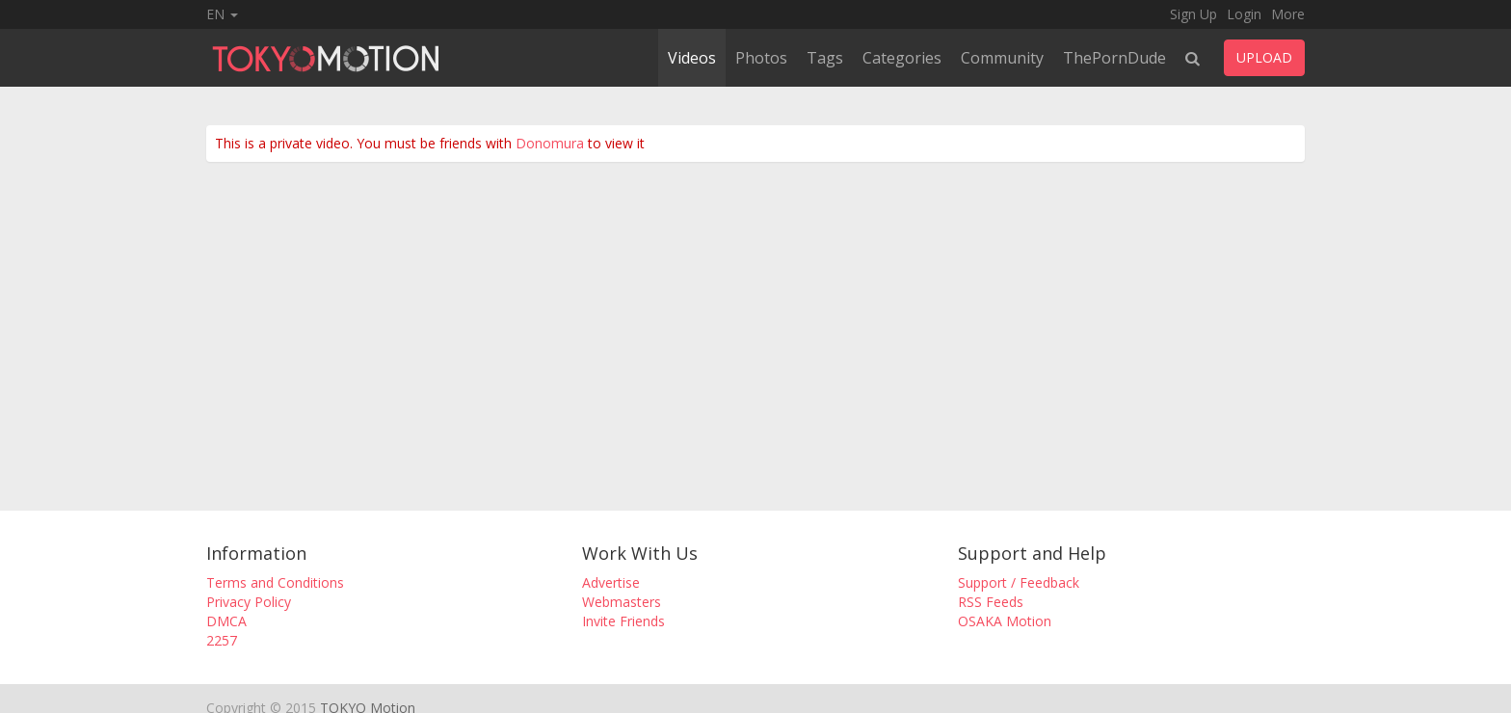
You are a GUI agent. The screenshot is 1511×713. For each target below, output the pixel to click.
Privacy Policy (248, 602)
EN (222, 14)
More (1288, 14)
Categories (901, 57)
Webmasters (621, 602)
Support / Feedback (1018, 582)
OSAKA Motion (1004, 621)
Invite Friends (623, 621)
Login (1244, 14)
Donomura (550, 143)
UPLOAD (1264, 57)
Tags (825, 57)
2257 (221, 640)
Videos (692, 57)
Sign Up (1193, 14)
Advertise (611, 582)
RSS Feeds (990, 602)
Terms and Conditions (275, 582)
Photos (761, 57)
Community (1002, 57)
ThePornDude (1114, 57)
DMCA (226, 621)
